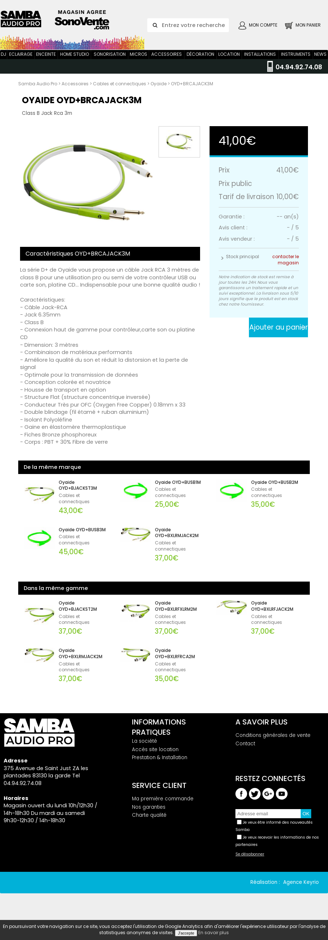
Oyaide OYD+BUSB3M (82, 540)
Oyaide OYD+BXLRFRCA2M (175, 664)
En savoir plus (213, 932)
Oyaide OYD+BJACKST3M (78, 496)
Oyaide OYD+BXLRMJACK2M (177, 543)
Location (229, 64)
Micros (138, 64)
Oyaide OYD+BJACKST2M (78, 616)
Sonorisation (110, 64)
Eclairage (20, 64)
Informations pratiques (159, 737)
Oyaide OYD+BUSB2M (274, 493)
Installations (260, 64)
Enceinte (46, 64)
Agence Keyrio (301, 892)
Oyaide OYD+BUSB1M (178, 493)
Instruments (296, 64)
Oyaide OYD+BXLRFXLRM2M (176, 616)
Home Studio (74, 64)
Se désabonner (249, 864)
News (320, 64)
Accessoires (166, 64)
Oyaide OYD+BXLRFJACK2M (272, 616)
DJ (3, 64)
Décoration (200, 64)
